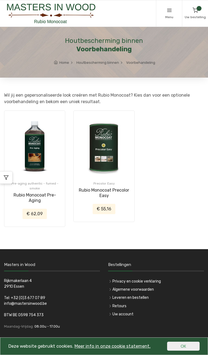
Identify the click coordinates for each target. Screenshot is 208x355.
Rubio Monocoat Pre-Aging (35, 197)
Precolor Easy (104, 183)
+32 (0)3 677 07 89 (28, 298)
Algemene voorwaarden (133, 289)
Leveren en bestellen (130, 297)
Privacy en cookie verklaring (136, 281)
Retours (119, 306)
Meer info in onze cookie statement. (116, 347)
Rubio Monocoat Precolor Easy (104, 193)
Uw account (123, 314)
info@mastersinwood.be (25, 303)
